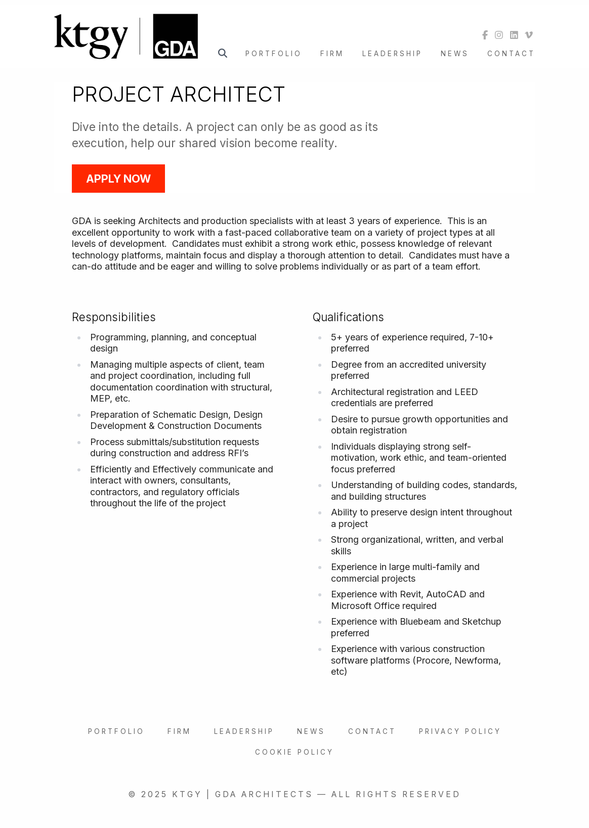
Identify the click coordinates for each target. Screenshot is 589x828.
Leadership (392, 54)
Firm (332, 54)
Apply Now (118, 178)
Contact (511, 54)
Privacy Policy (460, 731)
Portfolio (273, 54)
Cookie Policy (294, 752)
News (455, 54)
